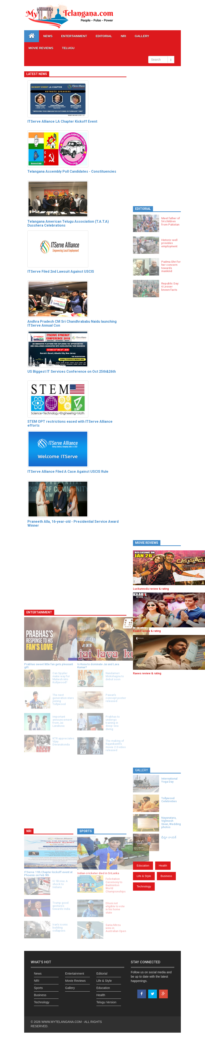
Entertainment (74, 36)
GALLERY (142, 36)
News (47, 36)
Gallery (70, 988)
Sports (38, 988)
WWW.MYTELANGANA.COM (61, 1022)
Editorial (104, 36)
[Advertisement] (157, 135)
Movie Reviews (41, 48)
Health (163, 865)
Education (143, 865)
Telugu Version (106, 1002)
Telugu (68, 48)
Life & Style (144, 876)
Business (166, 876)
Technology (144, 886)
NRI (123, 36)
